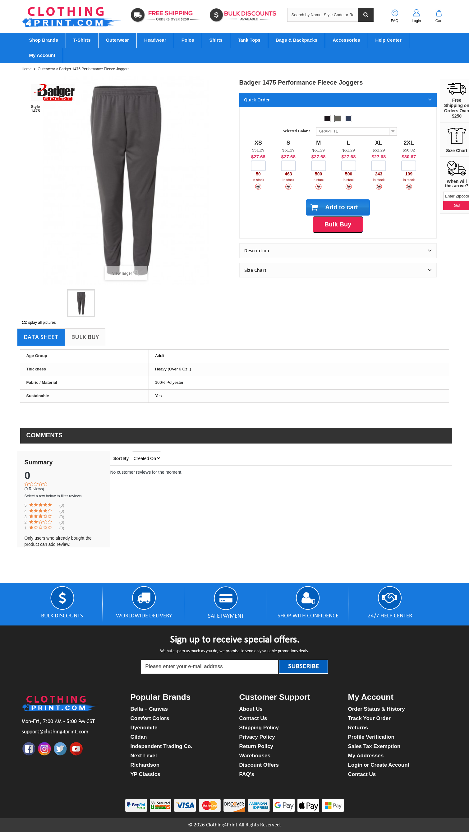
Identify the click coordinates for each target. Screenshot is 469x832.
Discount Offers (259, 765)
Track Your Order (369, 718)
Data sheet (41, 337)
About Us (251, 709)
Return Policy (256, 746)
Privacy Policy (257, 737)
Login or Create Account (379, 765)
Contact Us (253, 718)
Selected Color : (297, 130)
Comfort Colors (150, 718)
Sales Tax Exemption (374, 746)
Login (416, 21)
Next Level (144, 756)
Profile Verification (371, 737)
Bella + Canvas (149, 709)
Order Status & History (376, 709)
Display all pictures (39, 322)
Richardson (145, 765)
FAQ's (246, 774)
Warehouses (254, 756)
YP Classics (145, 774)
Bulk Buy (85, 337)
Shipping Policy (259, 728)
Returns (358, 728)
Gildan (139, 737)
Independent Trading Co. (161, 746)
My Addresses (366, 756)
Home (27, 69)
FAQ (394, 21)
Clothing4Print (221, 825)
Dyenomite (144, 728)
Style (35, 107)
